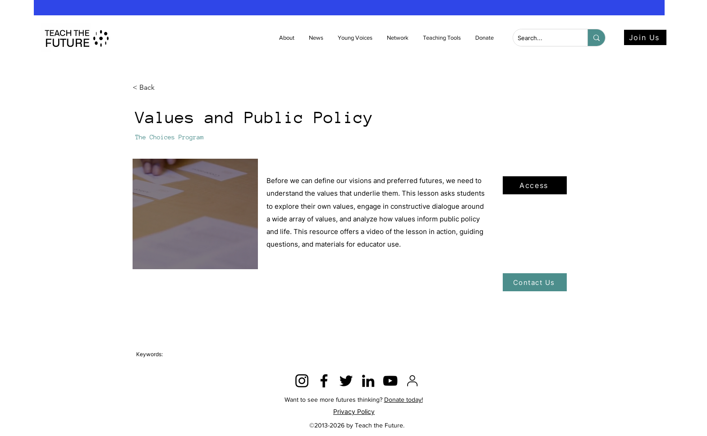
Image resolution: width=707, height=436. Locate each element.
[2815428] (412, 381)
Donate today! (403, 399)
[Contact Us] (535, 282)
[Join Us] (645, 37)
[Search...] (543, 38)
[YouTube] (390, 381)
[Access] (535, 185)
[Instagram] (302, 381)
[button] (316, 38)
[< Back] (162, 87)
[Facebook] (324, 381)
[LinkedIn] (368, 381)
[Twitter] (346, 381)
